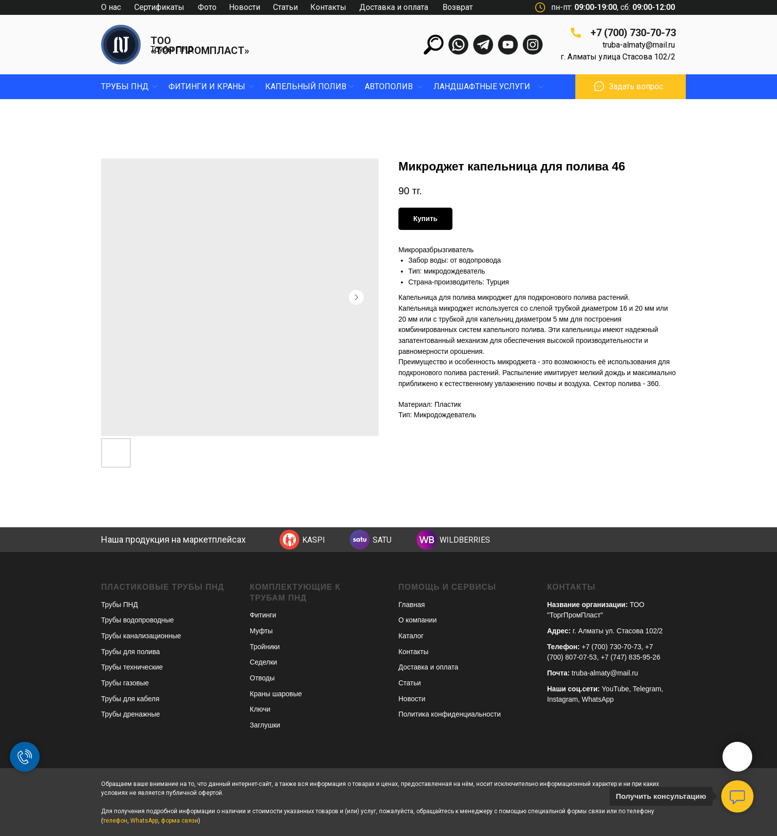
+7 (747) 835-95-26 (630, 657)
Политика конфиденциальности (449, 714)
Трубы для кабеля (130, 699)
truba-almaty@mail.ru (639, 45)
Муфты (261, 631)
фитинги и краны (206, 86)
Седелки (263, 662)
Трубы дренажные (130, 714)
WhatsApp (598, 699)
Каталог (411, 636)
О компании (417, 620)
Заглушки (265, 725)
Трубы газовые (125, 683)
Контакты (328, 7)
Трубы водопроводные (137, 620)
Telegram (647, 689)
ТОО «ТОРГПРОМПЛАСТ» (200, 45)
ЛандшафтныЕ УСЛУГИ (482, 86)
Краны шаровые (276, 694)
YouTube (615, 689)
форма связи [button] (179, 820)
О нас (111, 7)
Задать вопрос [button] (636, 86)
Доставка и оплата (393, 7)
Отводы (262, 678)
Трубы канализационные (141, 636)
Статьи (285, 7)
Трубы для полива (130, 652)
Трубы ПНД (172, 49)
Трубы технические (132, 667)
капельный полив (305, 86)
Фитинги (263, 615)
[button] (599, 86)
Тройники (265, 647)
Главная (411, 605)
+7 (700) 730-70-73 (633, 33)
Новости (244, 7)
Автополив (389, 86)
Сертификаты (159, 7)
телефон (115, 820)
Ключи (260, 709)
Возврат (458, 7)
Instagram (562, 699)
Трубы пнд (125, 86)
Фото (207, 7)
